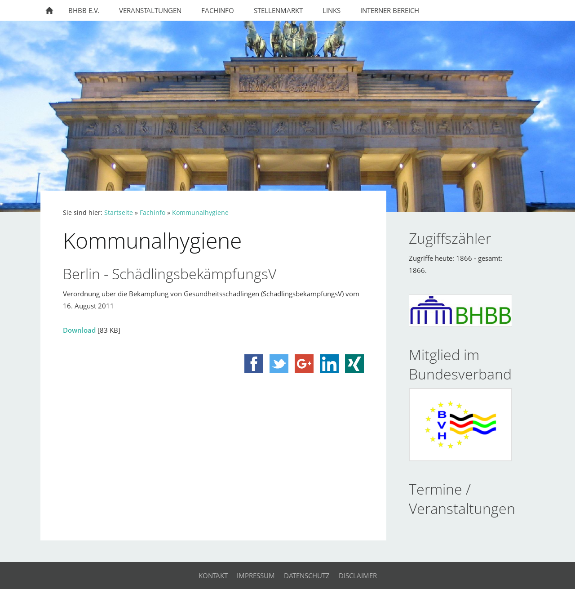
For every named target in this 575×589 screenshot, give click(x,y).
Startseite (118, 213)
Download (79, 330)
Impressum (256, 575)
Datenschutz (307, 575)
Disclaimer (358, 575)
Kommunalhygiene (200, 213)
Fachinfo (152, 213)
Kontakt (213, 575)
